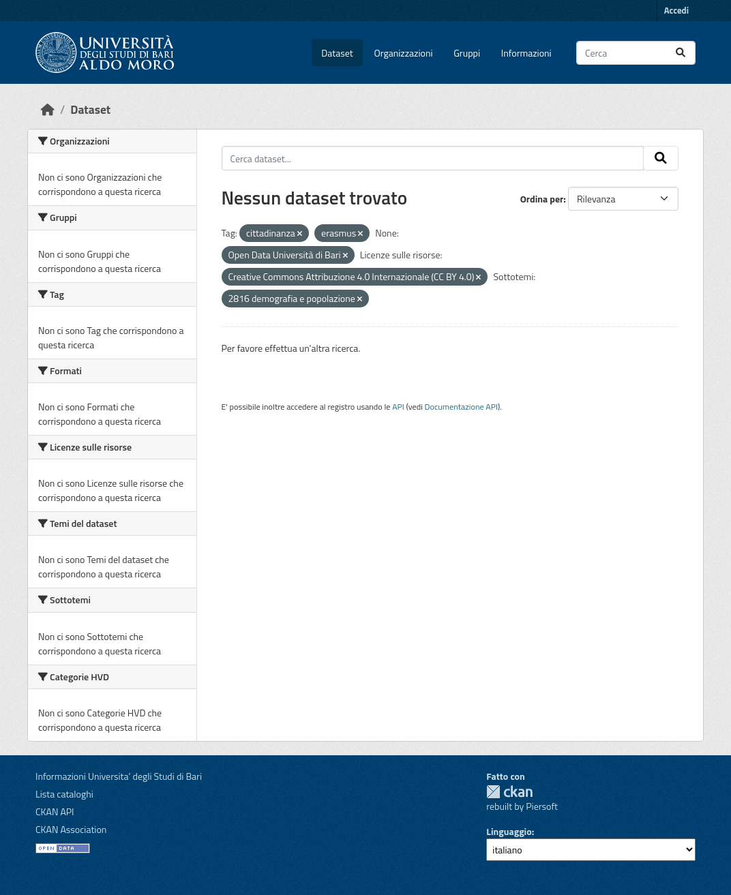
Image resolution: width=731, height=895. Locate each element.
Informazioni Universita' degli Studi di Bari (118, 776)
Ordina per (542, 199)
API (398, 406)
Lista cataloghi (64, 794)
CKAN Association (70, 829)
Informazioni (526, 53)
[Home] (48, 109)
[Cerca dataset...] (636, 53)
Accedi (676, 10)
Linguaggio (508, 831)
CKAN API (54, 811)
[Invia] (680, 53)
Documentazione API (461, 406)
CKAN (509, 792)
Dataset (337, 53)
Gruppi (466, 53)
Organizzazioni (403, 53)
